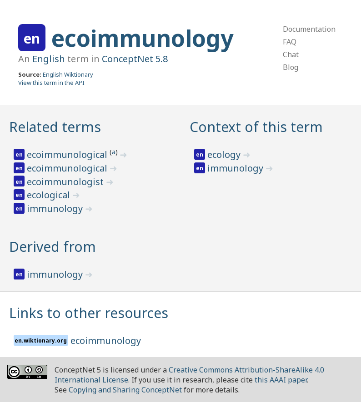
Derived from (52, 246)
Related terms (55, 127)
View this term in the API (51, 82)
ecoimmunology (142, 38)
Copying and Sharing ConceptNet (125, 390)
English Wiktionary (68, 74)
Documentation (309, 29)
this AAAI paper (281, 380)
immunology (56, 208)
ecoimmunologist (66, 182)
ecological (49, 195)
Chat (291, 54)
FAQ (289, 42)
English (48, 59)
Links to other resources (88, 313)
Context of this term (256, 127)
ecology (225, 154)
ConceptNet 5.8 (135, 59)
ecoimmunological (68, 154)
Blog (290, 67)
